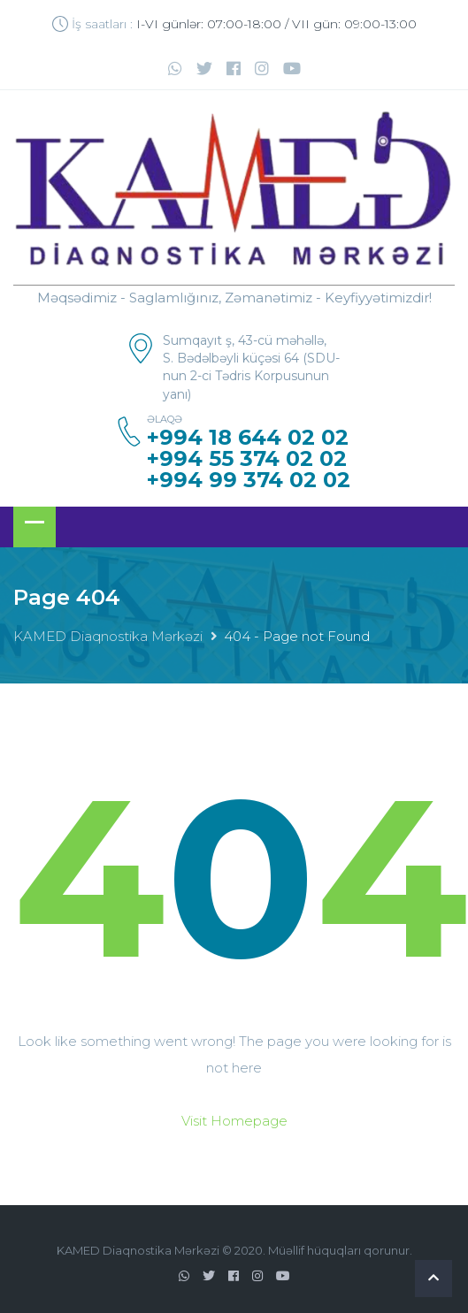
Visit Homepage (234, 1120)
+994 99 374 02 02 (248, 480)
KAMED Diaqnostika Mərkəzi (108, 636)
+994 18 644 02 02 (248, 437)
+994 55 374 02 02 (247, 458)
